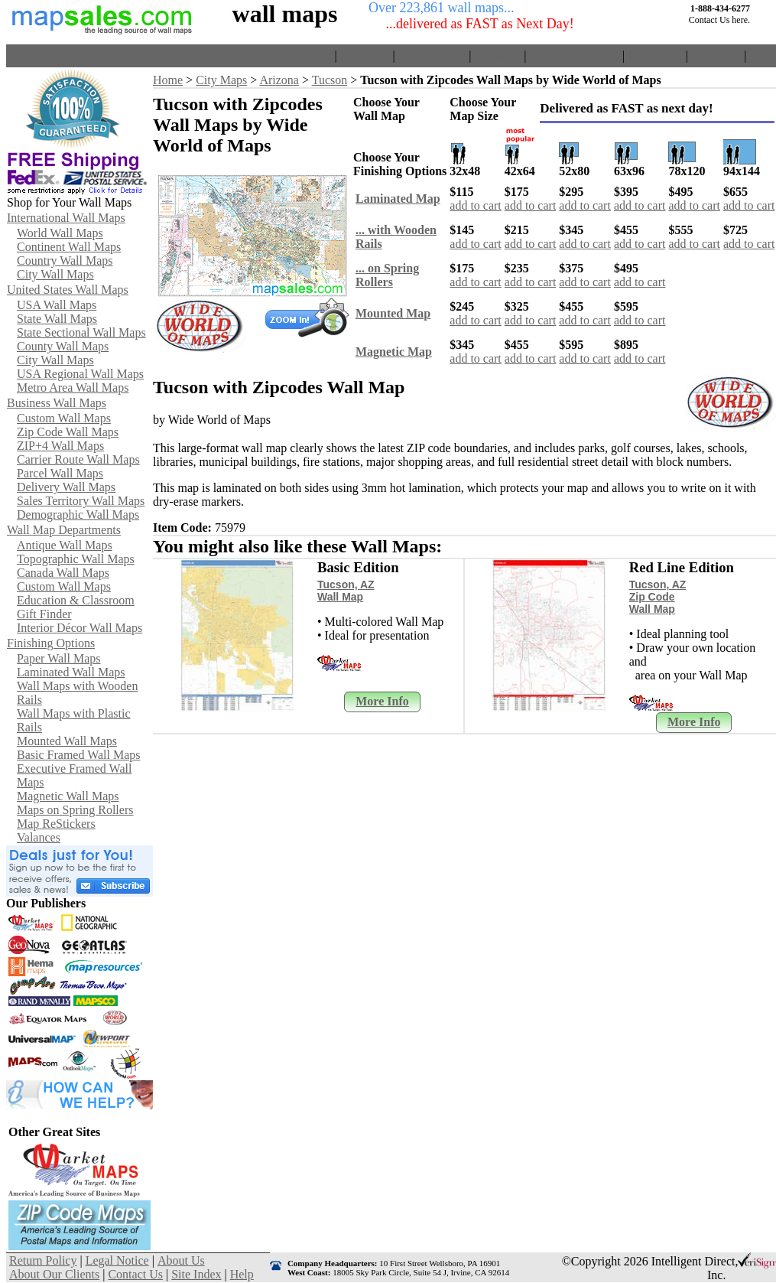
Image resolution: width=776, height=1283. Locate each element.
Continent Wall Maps (69, 246)
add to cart (476, 205)
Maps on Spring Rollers (75, 809)
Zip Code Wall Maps (68, 431)
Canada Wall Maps (63, 572)
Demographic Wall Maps (78, 514)
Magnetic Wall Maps (68, 796)
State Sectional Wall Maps (81, 332)
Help (761, 55)
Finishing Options (51, 643)
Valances (38, 837)
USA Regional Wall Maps (80, 373)
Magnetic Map (394, 351)
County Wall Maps (63, 346)
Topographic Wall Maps (76, 558)
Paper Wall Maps (59, 658)
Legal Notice (117, 1260)
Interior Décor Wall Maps (79, 627)
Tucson (330, 79)
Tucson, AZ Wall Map (346, 590)
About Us (497, 55)
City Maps (221, 79)
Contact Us (655, 55)
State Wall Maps (57, 318)
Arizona (279, 79)
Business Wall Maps (56, 402)
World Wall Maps (60, 232)
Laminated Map (398, 198)
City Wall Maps (55, 274)
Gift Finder (44, 613)
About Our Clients (574, 55)
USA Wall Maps (56, 304)
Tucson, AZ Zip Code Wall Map (658, 596)
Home (316, 55)
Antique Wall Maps (64, 545)
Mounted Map (393, 313)
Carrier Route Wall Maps (78, 459)
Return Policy (432, 55)
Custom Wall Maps (64, 418)
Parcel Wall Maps (60, 473)
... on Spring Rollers (387, 275)
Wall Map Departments (64, 529)
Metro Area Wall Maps (72, 387)
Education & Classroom (76, 600)
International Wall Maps (66, 217)
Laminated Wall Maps (71, 672)
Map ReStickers (56, 823)
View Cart (364, 55)
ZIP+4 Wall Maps (60, 445)
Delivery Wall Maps (66, 486)
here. (741, 20)
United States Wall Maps (67, 289)
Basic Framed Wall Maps (79, 754)
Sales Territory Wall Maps (80, 500)
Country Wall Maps (65, 260)
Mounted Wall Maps (67, 740)
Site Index (716, 55)
